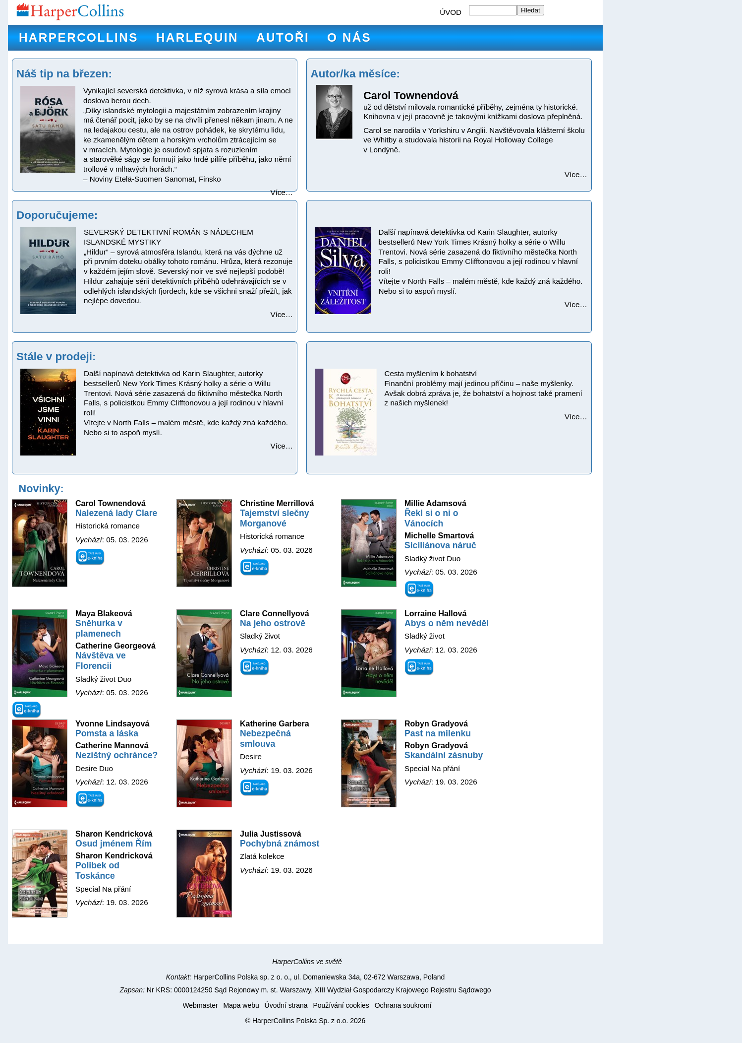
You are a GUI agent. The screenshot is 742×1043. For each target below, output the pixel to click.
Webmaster (200, 1005)
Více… (281, 192)
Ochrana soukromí (403, 1005)
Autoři (282, 37)
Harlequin (197, 37)
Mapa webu (241, 1005)
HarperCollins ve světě (307, 962)
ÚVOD (450, 12)
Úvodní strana (286, 1005)
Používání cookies (341, 1005)
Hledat (530, 10)
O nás (349, 37)
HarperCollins (78, 37)
